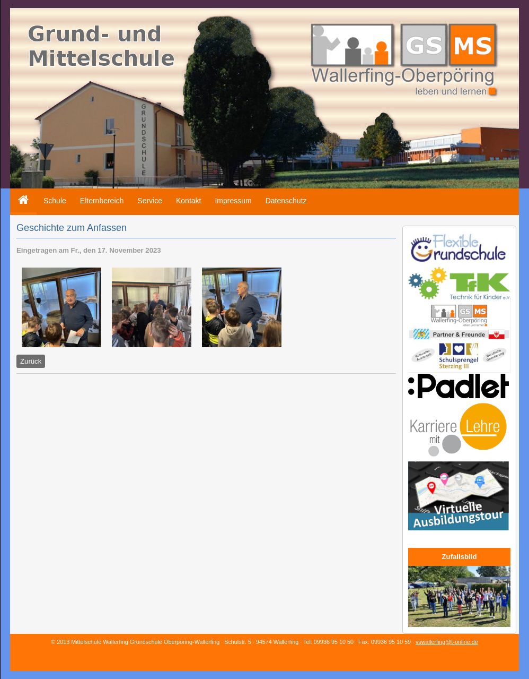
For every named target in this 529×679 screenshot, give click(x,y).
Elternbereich (102, 200)
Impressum (233, 200)
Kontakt (188, 200)
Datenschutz (286, 200)
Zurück (30, 361)
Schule (54, 200)
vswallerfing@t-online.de (447, 642)
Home (20, 192)
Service (149, 200)
